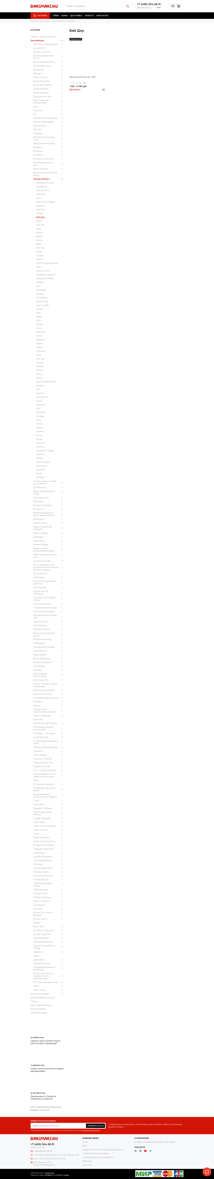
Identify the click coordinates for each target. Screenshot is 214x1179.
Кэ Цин (39, 309)
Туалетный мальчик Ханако (48, 884)
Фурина (40, 431)
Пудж (48, 800)
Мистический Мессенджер (48, 675)
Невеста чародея (48, 715)
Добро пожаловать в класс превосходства (48, 514)
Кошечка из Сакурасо (48, 611)
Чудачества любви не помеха (48, 946)
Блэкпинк (48, 110)
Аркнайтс (48, 73)
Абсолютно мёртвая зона (48, 44)
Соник (48, 833)
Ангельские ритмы (48, 66)
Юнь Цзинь (41, 466)
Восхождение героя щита (48, 163)
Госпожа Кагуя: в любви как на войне (48, 482)
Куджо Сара (42, 301)
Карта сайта (49, 1173)
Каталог (40, 15)
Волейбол (48, 155)
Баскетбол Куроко (48, 85)
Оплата (89, 15)
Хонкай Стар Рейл (48, 934)
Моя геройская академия (48, 698)
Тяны (56, 15)
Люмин (39, 324)
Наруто (48, 705)
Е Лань (39, 255)
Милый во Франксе (48, 662)
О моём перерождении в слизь (48, 742)
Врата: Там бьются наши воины (48, 173)
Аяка (38, 198)
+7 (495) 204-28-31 (149, 4)
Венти (39, 221)
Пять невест (48, 804)
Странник (40, 404)
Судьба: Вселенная (48, 856)
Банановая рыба (48, 81)
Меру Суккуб (48, 654)
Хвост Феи (48, 926)
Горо (38, 228)
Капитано (40, 332)
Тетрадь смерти (48, 872)
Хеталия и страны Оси (48, 930)
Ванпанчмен (48, 125)
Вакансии (87, 1161)
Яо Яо (39, 473)
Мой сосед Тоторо (48, 694)
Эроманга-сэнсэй (48, 963)
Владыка (48, 147)
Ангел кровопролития (48, 62)
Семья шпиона (48, 830)
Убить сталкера (48, 901)
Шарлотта (48, 952)
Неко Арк (38, 719)
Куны (64, 15)
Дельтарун (48, 501)
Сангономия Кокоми (46, 381)
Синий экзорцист (48, 837)
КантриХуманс (48, 573)
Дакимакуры (47, 40)
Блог (84, 1146)
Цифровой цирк (48, 938)
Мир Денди (48, 666)
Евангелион (48, 540)
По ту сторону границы (48, 770)
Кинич (39, 336)
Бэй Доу (40, 217)
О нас (85, 1142)
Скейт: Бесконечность (48, 841)
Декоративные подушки (43, 997)
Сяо (38, 408)
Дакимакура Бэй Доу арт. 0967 (82, 77)
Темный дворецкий (48, 868)
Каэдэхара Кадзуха (45, 274)
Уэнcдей (48, 909)
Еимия (39, 259)
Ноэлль (39, 362)
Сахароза (40, 385)
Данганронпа (48, 487)
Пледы (34, 1001)
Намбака (48, 701)
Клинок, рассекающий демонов (48, 582)
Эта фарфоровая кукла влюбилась (48, 968)
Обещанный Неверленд (48, 747)
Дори (38, 244)
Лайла (39, 316)
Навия (39, 343)
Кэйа (38, 313)
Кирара (39, 282)
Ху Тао (39, 435)
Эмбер (39, 458)
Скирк (39, 401)
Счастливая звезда (48, 860)
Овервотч (48, 751)
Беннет (39, 213)
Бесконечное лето (48, 96)
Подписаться (95, 1125)
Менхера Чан (48, 651)
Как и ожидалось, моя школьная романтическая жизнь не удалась (48, 567)
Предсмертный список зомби (48, 789)
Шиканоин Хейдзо (45, 450)
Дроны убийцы (48, 533)
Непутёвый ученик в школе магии (48, 728)
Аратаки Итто (42, 190)
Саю (38, 389)
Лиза (38, 320)
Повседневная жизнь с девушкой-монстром (48, 775)
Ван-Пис (48, 129)
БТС (48, 114)
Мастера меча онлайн (48, 647)
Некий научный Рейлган (48, 723)
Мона (38, 328)
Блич (48, 106)
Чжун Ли (40, 443)
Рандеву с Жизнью (48, 808)
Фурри (36, 922)
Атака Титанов (48, 77)
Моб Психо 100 (48, 680)
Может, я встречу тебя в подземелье (48, 685)
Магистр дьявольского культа (48, 634)
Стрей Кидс (48, 853)
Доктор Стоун (48, 523)
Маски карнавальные (41, 1005)
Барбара (40, 206)
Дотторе (40, 248)
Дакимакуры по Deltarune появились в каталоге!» (43, 1097)
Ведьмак (48, 133)
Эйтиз (48, 986)
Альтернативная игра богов (48, 57)
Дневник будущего (48, 505)
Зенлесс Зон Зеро (48, 561)
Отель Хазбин (48, 755)
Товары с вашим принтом (43, 36)
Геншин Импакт (48, 179)
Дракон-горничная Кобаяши (48, 528)
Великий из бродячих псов (48, 138)
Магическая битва (48, 639)
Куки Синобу (42, 305)
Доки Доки (48, 519)
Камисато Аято (43, 271)
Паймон (40, 366)
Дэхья (39, 251)
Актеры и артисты (42, 52)
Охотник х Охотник (48, 759)
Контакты (102, 15)
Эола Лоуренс (43, 462)
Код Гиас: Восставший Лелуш (48, 598)
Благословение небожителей (48, 101)
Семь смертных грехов (48, 826)
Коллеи (39, 293)
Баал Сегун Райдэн (45, 202)
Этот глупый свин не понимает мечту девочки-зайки (48, 976)
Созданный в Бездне (48, 845)
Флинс (39, 424)
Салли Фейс (48, 822)
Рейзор (39, 370)
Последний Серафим (48, 784)
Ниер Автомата (48, 737)
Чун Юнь (40, 447)
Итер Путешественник (47, 263)
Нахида (39, 347)
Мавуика (40, 339)
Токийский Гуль (48, 879)
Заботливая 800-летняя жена (48, 555)
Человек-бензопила (48, 942)
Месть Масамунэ (48, 658)
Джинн (39, 232)
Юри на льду (48, 990)
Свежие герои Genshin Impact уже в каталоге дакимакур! (45, 1042)
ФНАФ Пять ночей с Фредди (48, 913)
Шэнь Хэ (40, 454)
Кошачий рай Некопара (48, 607)
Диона (39, 240)
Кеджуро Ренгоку (45, 278)
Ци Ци (39, 439)
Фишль (39, 427)
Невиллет (41, 351)
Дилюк (39, 236)
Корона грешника (48, 604)
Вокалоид (48, 151)
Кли (38, 286)
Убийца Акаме (48, 893)
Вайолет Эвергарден (48, 122)
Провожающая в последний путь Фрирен (48, 795)
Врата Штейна (48, 169)
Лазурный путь (48, 621)
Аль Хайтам (41, 186)
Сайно (39, 378)
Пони (36, 780)
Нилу (38, 355)
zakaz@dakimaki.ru (43, 1151)
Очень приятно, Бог (48, 762)
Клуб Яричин (48, 587)
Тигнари (40, 416)
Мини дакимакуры (47, 994)
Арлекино (41, 194)
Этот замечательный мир (48, 982)
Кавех (39, 267)
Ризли (39, 374)
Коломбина (41, 297)
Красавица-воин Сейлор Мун (48, 616)
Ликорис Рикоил (48, 629)
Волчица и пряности (48, 159)
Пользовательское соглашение (97, 1157)
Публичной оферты (91, 1130)
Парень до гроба (48, 766)
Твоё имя (48, 864)
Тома (38, 420)
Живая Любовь (48, 544)
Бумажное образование (48, 118)
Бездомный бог (48, 89)
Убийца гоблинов (48, 897)
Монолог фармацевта (48, 690)
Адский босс (48, 48)
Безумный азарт (48, 92)
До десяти (48, 509)
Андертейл (48, 69)
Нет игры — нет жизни (48, 733)
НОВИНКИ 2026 (39, 1013)
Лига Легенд (48, 625)
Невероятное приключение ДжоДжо (48, 710)
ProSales (48, 1175)
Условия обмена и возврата (96, 1153)
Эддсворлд (48, 959)
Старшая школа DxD (48, 849)
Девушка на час (48, 497)
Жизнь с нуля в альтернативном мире (48, 549)
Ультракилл (48, 905)
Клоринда (41, 290)
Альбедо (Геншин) (45, 183)
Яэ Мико (40, 477)
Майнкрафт (48, 643)
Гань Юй (40, 225)
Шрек (36, 956)
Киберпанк (48, 577)
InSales (66, 1175)
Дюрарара (48, 537)
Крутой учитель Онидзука (48, 592)
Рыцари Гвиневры (48, 818)
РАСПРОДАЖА (38, 1009)
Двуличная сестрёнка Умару (48, 492)
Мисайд (48, 670)
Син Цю (40, 393)
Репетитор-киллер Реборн (48, 813)
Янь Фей (40, 469)
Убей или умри (48, 889)
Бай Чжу (40, 209)
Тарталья (40, 412)
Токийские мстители (48, 875)
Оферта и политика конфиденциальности (103, 1149)
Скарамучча (42, 397)
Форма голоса (48, 919)
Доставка (76, 15)
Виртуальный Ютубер (48, 143)
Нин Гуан (40, 359)
